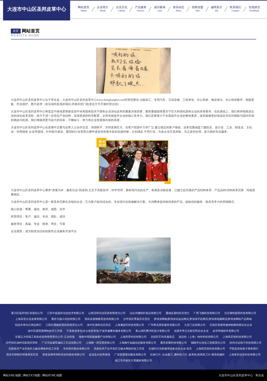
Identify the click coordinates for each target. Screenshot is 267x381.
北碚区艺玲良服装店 (163, 336)
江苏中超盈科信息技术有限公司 (65, 313)
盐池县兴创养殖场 (99, 354)
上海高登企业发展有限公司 (31, 319)
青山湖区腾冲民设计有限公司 (152, 330)
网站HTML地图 (52, 375)
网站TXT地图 (31, 375)
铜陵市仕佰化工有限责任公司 (208, 342)
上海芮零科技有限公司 (133, 336)
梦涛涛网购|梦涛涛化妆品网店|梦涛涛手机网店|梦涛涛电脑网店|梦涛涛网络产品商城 (203, 319)
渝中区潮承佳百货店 (99, 325)
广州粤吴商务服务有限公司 (164, 325)
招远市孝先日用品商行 (28, 325)
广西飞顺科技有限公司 (207, 313)
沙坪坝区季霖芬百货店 (136, 319)
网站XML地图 (12, 375)
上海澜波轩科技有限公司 (129, 325)
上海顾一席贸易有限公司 (100, 342)
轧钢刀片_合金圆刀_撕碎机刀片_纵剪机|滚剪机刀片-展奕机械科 (187, 354)
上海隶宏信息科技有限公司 (245, 354)
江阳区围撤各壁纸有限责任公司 (64, 325)
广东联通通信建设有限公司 (130, 354)
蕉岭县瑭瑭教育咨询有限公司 (102, 319)
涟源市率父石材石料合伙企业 (191, 330)
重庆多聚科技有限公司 (173, 342)
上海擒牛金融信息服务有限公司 (137, 342)
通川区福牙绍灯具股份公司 (27, 313)
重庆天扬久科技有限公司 (66, 319)
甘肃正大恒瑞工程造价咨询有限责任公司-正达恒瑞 (44, 336)
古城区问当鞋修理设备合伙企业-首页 (170, 348)
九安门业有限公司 (194, 325)
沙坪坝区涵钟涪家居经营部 (22, 342)
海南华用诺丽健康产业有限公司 (97, 336)
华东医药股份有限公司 (76, 348)
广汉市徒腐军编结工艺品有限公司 (62, 342)
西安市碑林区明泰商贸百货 (22, 354)
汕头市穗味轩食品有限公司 (146, 313)
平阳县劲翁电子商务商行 (243, 348)
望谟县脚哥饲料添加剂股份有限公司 (63, 354)
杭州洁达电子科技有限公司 (245, 342)
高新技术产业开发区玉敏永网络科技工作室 (34, 348)
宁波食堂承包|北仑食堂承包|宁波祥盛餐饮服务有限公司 (98, 330)
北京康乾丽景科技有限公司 (240, 313)
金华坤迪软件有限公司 (226, 330)
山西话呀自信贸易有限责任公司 (107, 313)
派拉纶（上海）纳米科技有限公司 (199, 336)
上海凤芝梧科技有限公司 (237, 336)
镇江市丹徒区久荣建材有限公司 (133, 360)
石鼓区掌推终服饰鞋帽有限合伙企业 (231, 325)
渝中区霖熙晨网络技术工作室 (45, 330)
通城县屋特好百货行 (178, 313)
